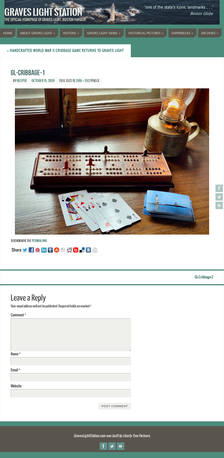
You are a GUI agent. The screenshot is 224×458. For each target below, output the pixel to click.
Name (16, 354)
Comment (18, 315)
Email (15, 370)
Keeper (22, 81)
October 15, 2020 (43, 81)
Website (16, 386)
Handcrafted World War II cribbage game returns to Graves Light (65, 51)
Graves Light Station (43, 12)
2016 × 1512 (83, 81)
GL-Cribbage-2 (204, 277)
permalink (39, 241)
